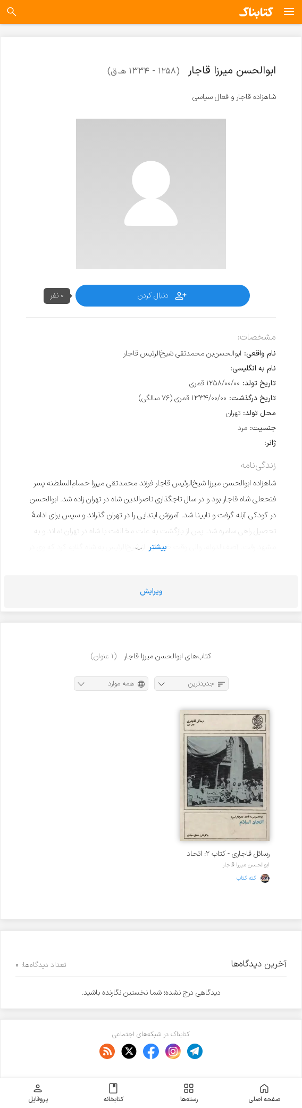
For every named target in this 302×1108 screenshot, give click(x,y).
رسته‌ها (189, 1093)
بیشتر (157, 547)
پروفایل (38, 1093)
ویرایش (151, 591)
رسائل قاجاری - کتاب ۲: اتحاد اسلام (228, 853)
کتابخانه (113, 1093)
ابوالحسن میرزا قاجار (246, 865)
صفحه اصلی (264, 1093)
